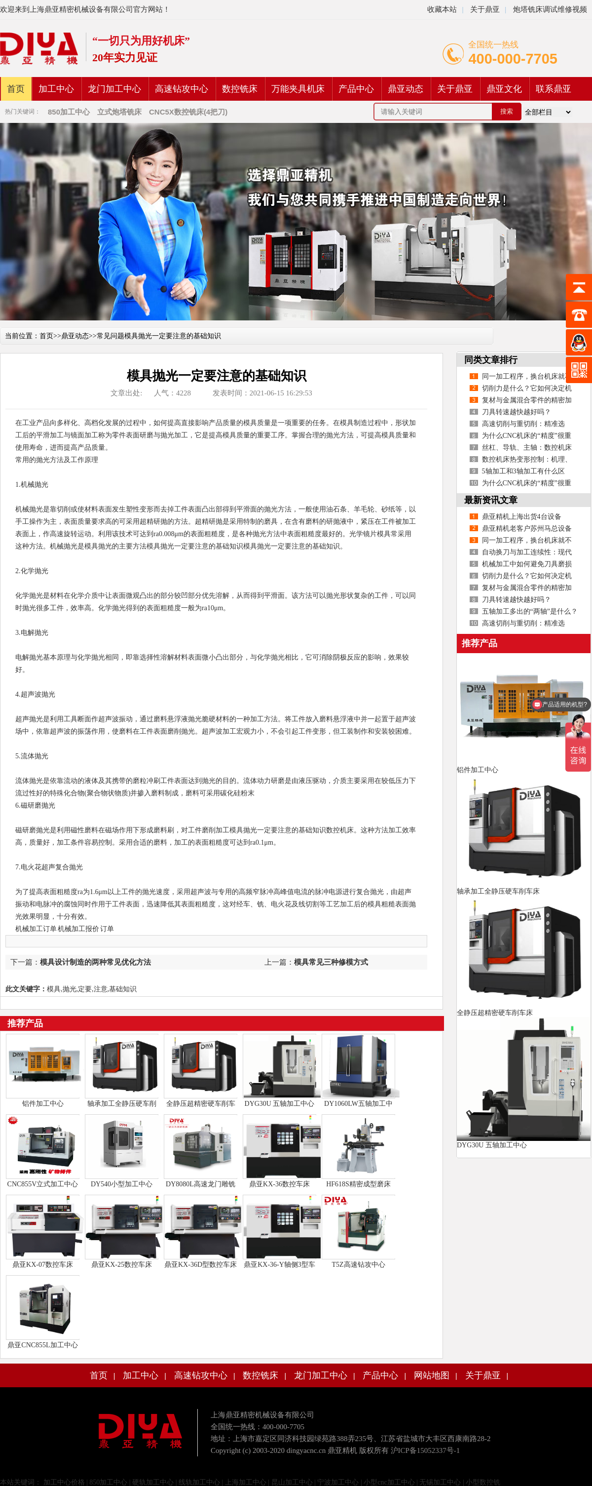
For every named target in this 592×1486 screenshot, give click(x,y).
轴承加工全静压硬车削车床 (498, 891)
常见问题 (110, 336)
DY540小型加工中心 (121, 1184)
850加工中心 (108, 1482)
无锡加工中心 (440, 1482)
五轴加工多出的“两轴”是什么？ (530, 611)
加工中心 (56, 89)
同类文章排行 (491, 360)
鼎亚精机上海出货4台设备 (521, 516)
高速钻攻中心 (181, 89)
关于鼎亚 (484, 9)
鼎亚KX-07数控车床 (42, 1264)
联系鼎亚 (553, 89)
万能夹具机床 (298, 89)
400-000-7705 (512, 59)
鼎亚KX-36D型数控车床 (200, 1264)
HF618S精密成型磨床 (358, 1184)
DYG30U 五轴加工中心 (280, 1103)
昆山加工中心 (292, 1482)
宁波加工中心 (338, 1482)
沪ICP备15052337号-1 (425, 1450)
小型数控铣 (483, 1482)
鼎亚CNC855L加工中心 (42, 1345)
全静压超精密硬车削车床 (495, 1013)
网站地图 (431, 1375)
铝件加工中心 (43, 1103)
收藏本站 (442, 9)
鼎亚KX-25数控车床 (121, 1264)
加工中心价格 (63, 1482)
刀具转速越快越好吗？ (516, 412)
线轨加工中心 (199, 1482)
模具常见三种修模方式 (331, 962)
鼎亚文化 (504, 89)
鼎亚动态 (405, 89)
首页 (16, 89)
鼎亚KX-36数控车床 (279, 1184)
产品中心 (356, 89)
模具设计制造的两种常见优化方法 (95, 962)
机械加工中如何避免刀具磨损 (527, 564)
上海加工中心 (245, 1482)
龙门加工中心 (114, 89)
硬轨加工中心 (153, 1482)
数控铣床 (240, 89)
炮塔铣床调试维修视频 (550, 9)
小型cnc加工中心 (389, 1482)
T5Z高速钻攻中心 (358, 1264)
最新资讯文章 (491, 500)
